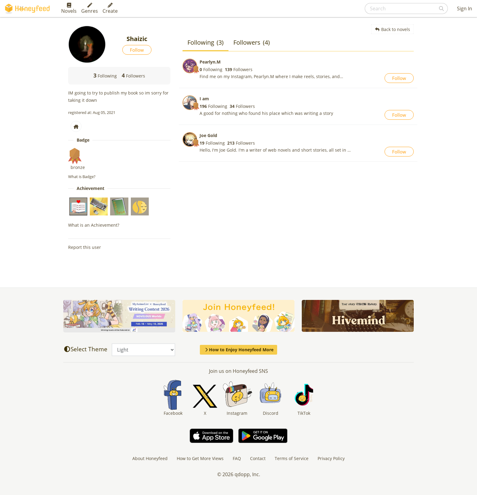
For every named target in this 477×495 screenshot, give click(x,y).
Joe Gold (208, 135)
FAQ (237, 458)
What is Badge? (82, 176)
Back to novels (392, 29)
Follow (137, 50)
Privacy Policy (331, 458)
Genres (89, 8)
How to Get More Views (200, 458)
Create (110, 8)
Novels (69, 8)
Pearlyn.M (210, 62)
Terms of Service (291, 458)
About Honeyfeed (150, 458)
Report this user (84, 247)
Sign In (464, 8)
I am (204, 98)
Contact (258, 458)
